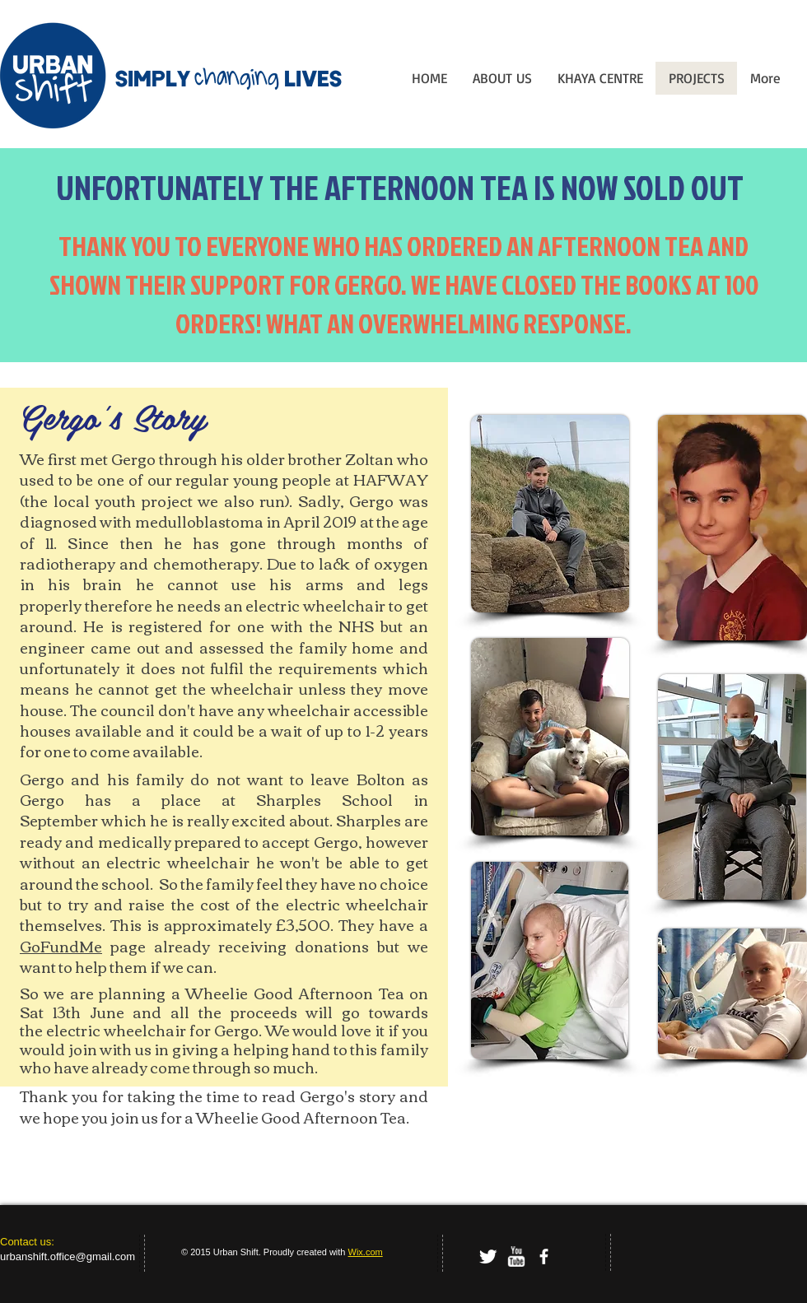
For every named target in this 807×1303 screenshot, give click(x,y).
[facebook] (544, 1256)
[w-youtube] (516, 1256)
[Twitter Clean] (488, 1256)
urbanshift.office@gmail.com (67, 1256)
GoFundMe (61, 946)
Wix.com (365, 1252)
